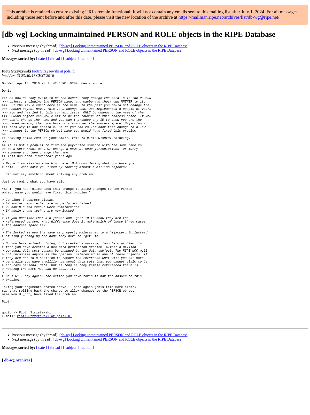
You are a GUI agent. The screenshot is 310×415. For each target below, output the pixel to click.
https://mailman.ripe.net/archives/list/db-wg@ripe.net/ (228, 17)
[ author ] (87, 58)
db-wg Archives (17, 409)
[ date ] (41, 58)
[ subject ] (71, 58)
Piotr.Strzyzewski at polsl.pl (54, 71)
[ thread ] (55, 58)
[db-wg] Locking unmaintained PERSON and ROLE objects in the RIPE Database (123, 46)
